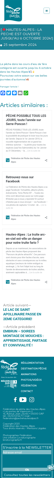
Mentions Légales (36, 428)
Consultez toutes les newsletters (27, 475)
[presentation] (25, 460)
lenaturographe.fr (12, 439)
